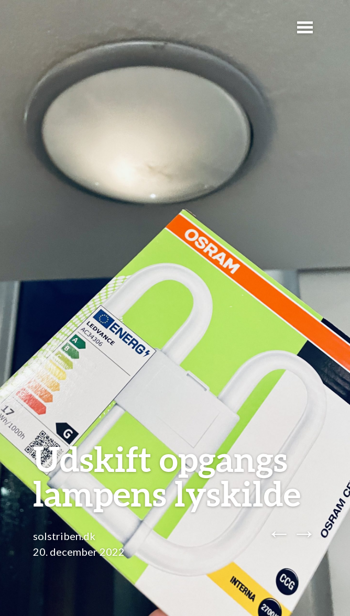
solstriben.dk (64, 536)
